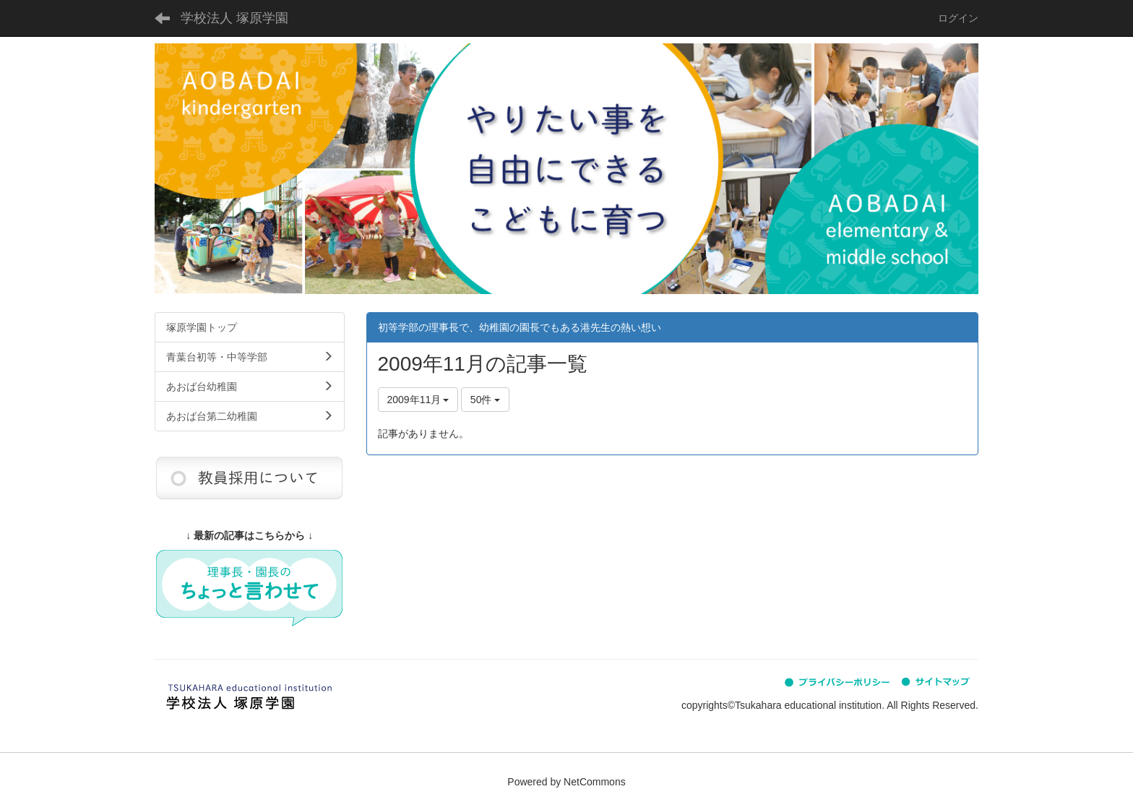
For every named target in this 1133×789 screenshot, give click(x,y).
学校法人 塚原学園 (234, 18)
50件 (485, 399)
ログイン (958, 18)
